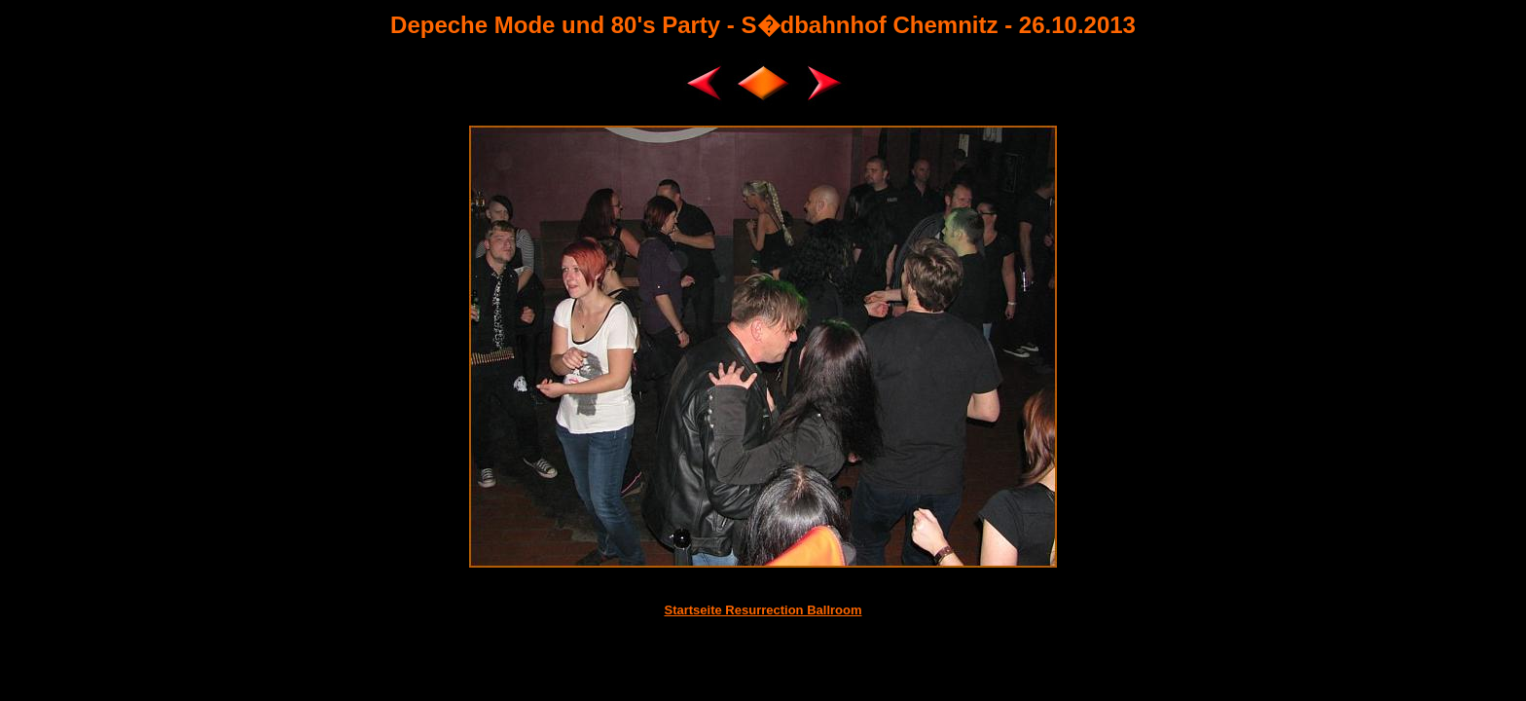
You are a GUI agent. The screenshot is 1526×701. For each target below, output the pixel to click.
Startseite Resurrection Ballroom (762, 610)
